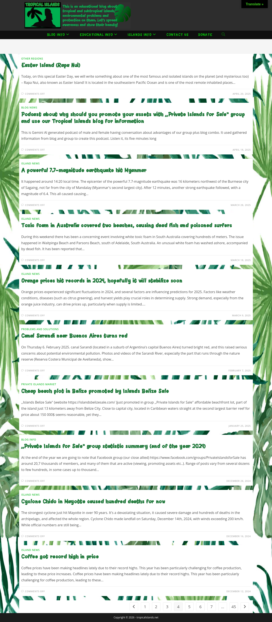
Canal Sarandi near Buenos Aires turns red (74, 336)
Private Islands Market (38, 384)
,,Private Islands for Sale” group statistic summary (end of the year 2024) (113, 446)
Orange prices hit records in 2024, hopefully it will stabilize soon (101, 281)
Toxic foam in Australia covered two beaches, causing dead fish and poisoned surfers (126, 225)
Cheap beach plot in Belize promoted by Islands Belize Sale (95, 391)
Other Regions (32, 58)
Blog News (29, 107)
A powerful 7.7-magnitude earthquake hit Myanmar (83, 170)
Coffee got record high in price (60, 557)
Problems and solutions (40, 329)
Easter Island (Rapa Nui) (50, 65)
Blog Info (28, 439)
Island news (30, 163)
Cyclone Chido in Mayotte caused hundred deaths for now (93, 502)
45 (233, 606)
